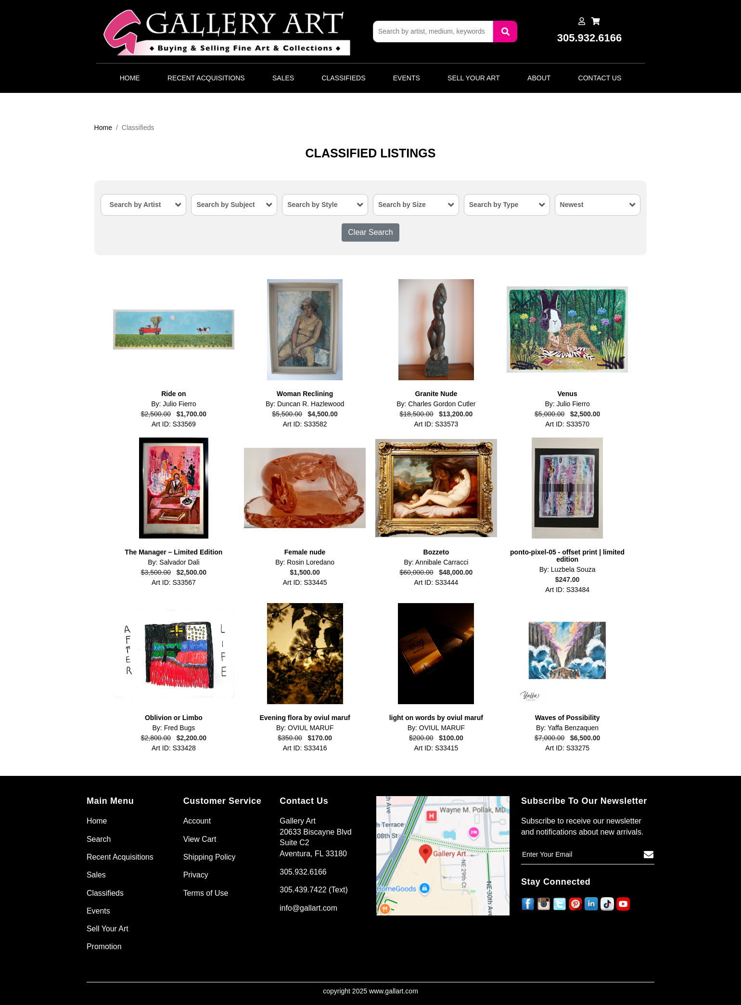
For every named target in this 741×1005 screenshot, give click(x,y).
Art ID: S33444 (436, 582)
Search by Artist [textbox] (135, 204)
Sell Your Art (473, 78)
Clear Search (370, 232)
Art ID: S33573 (436, 424)
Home (130, 78)
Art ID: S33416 (305, 748)
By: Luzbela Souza (567, 569)
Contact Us (600, 78)
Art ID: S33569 (174, 424)
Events (406, 78)
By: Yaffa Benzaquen (567, 728)
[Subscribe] (648, 855)
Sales (283, 78)
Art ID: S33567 (174, 582)
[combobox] (144, 205)
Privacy (195, 875)
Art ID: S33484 (567, 589)
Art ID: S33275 (567, 748)
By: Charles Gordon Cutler (435, 404)
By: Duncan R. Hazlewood (305, 404)
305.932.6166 (303, 872)
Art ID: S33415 (436, 748)
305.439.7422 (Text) (314, 890)
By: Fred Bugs (174, 728)
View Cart (200, 839)
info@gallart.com (308, 908)
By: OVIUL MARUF (304, 728)
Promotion (104, 947)
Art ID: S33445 (305, 582)
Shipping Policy (209, 857)
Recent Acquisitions (206, 78)
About (538, 78)
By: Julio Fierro (173, 404)
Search (99, 839)
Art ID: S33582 (305, 424)
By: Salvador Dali (173, 562)
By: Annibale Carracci (436, 562)
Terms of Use (206, 893)
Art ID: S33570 (567, 424)
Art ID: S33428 (174, 748)
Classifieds (343, 78)
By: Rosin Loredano (304, 562)
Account (197, 821)
